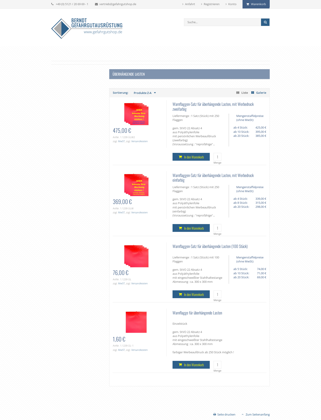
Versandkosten (139, 141)
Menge (217, 162)
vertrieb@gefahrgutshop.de (117, 4)
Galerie (261, 93)
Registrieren (212, 4)
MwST (121, 141)
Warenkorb (258, 4)
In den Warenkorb (194, 156)
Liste (244, 93)
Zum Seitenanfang (258, 414)
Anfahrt (190, 4)
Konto (232, 4)
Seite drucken (226, 414)
